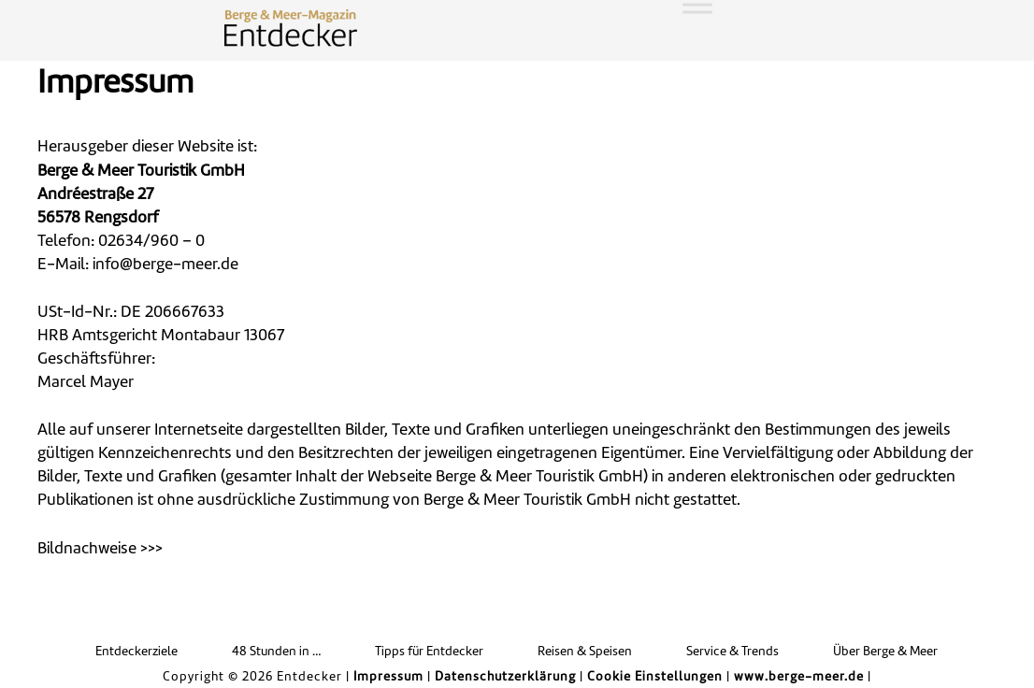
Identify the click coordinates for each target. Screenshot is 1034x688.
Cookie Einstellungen (655, 677)
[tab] (517, 549)
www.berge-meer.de (799, 677)
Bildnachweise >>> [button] (100, 549)
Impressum (388, 677)
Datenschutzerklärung (505, 677)
